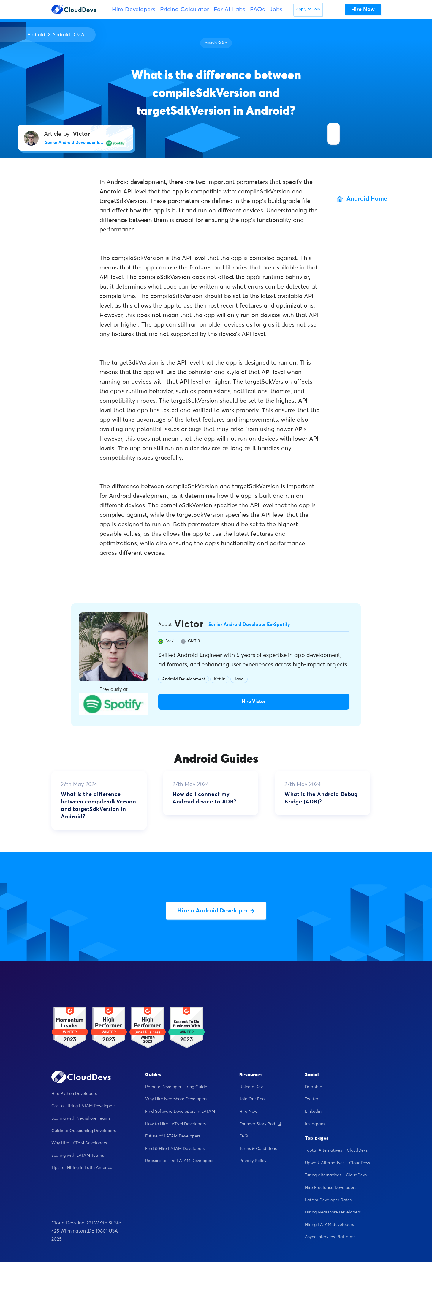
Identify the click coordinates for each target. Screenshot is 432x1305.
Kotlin (219, 679)
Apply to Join (308, 9)
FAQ (243, 1136)
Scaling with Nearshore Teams (80, 1118)
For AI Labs (229, 9)
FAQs (257, 9)
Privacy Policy (252, 1161)
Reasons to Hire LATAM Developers (179, 1161)
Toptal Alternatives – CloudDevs (336, 1150)
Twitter (311, 1099)
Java (239, 679)
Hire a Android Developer (216, 911)
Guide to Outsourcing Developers (83, 1131)
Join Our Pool (252, 1099)
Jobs (276, 9)
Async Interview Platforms (330, 1237)
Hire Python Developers (74, 1094)
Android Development (183, 679)
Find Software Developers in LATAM (180, 1111)
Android (36, 34)
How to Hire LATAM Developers (175, 1124)
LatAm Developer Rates (328, 1200)
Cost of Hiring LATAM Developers (83, 1106)
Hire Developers (133, 9)
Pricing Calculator (184, 9)
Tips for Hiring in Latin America (82, 1168)
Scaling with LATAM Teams (77, 1155)
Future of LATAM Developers (172, 1136)
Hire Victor (254, 701)
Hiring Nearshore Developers (333, 1212)
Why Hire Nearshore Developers (176, 1099)
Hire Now (248, 1111)
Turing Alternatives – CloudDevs (336, 1175)
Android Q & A (68, 34)
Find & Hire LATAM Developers (175, 1149)
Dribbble (313, 1087)
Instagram (315, 1124)
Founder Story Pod (260, 1124)
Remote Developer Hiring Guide (176, 1087)
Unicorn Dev (251, 1087)
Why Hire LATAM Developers (79, 1143)
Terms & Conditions (258, 1149)
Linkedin (313, 1111)
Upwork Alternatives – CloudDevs (337, 1163)
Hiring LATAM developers (329, 1225)
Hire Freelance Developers (330, 1188)
